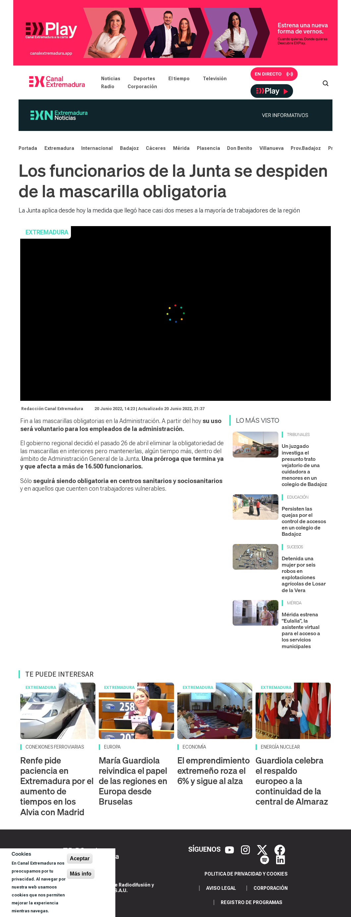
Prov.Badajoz (306, 148)
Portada (28, 148)
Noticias (110, 78)
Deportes (144, 78)
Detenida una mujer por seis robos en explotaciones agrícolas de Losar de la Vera (304, 574)
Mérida (181, 148)
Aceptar (80, 858)
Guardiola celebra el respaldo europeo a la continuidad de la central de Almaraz (292, 781)
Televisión (215, 78)
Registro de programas (251, 902)
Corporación (142, 86)
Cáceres (156, 148)
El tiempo (179, 78)
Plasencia (208, 148)
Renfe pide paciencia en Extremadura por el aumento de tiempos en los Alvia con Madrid (56, 786)
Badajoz (129, 148)
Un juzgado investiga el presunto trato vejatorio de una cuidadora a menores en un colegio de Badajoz (304, 465)
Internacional (97, 148)
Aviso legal (221, 888)
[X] (263, 849)
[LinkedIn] (280, 859)
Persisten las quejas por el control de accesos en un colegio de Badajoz (304, 521)
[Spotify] (265, 859)
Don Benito (239, 148)
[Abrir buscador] (325, 83)
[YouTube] (230, 849)
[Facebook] (279, 849)
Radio (107, 86)
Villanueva (272, 148)
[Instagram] (246, 849)
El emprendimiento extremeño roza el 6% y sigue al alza (213, 771)
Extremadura (59, 148)
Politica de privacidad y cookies (246, 874)
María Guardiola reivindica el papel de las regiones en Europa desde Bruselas (133, 781)
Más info (80, 874)
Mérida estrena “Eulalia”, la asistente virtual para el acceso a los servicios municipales (301, 630)
